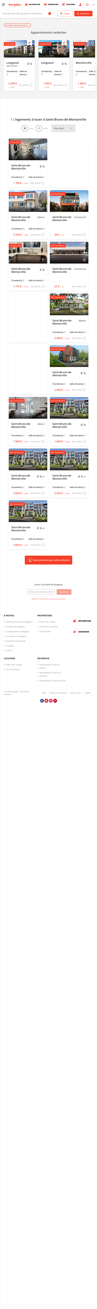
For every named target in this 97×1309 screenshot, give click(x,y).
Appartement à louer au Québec (49, 666)
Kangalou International (16, 641)
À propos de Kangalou (15, 626)
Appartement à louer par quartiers (50, 674)
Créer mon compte (47, 622)
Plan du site (75, 693)
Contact (9, 650)
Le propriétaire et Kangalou (17, 631)
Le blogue (10, 646)
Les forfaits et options (48, 626)
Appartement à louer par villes (52, 680)
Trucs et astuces (13, 669)
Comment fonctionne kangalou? (19, 622)
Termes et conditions (58, 693)
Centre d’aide (45, 631)
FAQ (44, 693)
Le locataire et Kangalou (16, 636)
